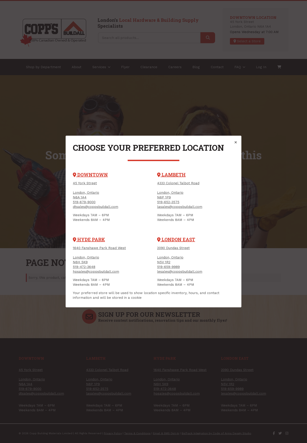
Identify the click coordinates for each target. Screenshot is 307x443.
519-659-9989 (168, 267)
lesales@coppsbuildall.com (179, 272)
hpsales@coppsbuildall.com (96, 272)
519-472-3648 (84, 267)
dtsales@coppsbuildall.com (95, 207)
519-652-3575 (168, 202)
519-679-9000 (84, 202)
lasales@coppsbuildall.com (179, 207)
